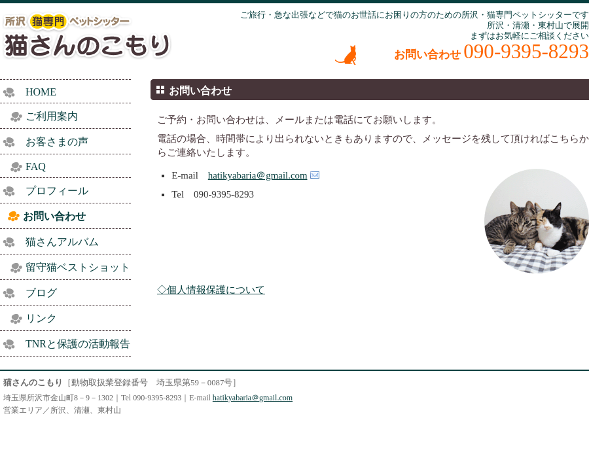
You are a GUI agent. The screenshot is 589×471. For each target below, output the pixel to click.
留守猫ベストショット (78, 267)
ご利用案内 (52, 116)
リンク (41, 318)
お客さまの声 (57, 141)
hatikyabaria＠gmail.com (258, 175)
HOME (41, 91)
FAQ (36, 166)
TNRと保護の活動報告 (78, 343)
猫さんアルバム (62, 241)
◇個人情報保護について (211, 290)
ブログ (41, 292)
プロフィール (57, 190)
